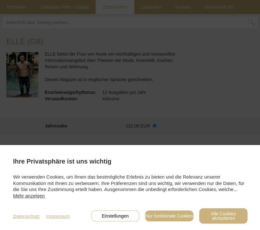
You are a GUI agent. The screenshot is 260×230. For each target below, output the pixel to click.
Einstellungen (115, 215)
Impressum (58, 216)
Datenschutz (26, 216)
